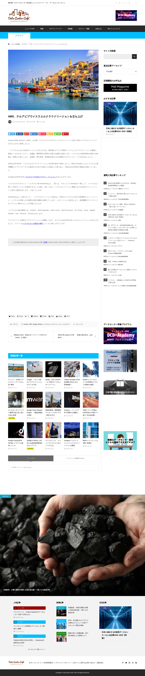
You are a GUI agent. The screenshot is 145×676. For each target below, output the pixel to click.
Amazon (26, 324)
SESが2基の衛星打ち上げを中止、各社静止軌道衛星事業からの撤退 (122, 184)
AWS (30, 324)
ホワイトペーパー (55, 29)
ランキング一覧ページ (36, 649)
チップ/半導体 (121, 285)
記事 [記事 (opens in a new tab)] (45, 242)
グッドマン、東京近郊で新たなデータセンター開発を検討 (122, 195)
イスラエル (46, 324)
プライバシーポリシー (63, 663)
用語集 (70, 29)
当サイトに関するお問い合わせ (84, 663)
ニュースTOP (29, 29)
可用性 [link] (32, 154)
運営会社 (100, 663)
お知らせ (98, 29)
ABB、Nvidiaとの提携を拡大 (117, 261)
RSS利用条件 (48, 663)
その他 (119, 275)
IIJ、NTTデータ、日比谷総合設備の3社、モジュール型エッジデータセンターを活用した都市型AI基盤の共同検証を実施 (122, 227)
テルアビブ (66, 324)
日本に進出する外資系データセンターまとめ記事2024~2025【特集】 (122, 216)
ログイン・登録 (83, 29)
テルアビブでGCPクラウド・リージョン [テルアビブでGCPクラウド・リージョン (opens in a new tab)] (41, 177)
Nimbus (40, 324)
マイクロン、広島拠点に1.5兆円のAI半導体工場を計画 (122, 281)
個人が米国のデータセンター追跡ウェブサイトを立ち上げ (122, 271)
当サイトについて (114, 29)
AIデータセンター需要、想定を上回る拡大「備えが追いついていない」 (121, 205)
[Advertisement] (73, 15)
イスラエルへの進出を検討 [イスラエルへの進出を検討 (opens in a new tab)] (33, 223)
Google (35, 324)
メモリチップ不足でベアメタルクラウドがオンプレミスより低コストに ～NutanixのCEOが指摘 (122, 240)
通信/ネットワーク (124, 188)
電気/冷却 (120, 264)
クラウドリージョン (57, 324)
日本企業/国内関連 (123, 199)
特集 (41, 29)
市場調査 (120, 209)
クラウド (19, 35)
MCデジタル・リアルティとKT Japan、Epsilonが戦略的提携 (121, 252)
